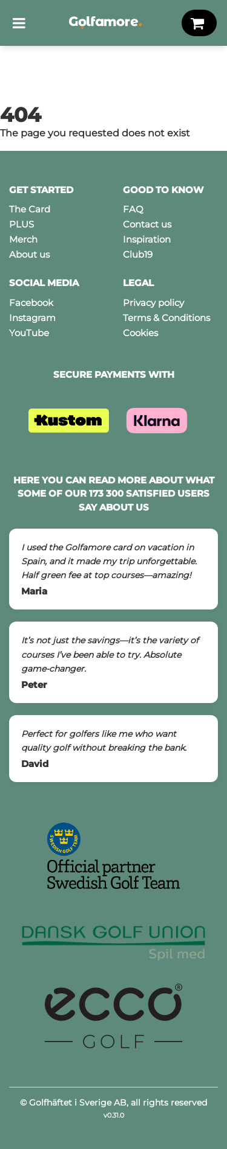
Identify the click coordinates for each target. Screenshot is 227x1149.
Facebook (31, 302)
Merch (23, 239)
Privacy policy (153, 302)
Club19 (138, 254)
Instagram (32, 317)
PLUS (21, 224)
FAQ (133, 209)
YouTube (29, 333)
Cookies (140, 333)
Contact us (147, 224)
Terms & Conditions (166, 317)
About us (29, 254)
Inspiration (147, 239)
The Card (29, 209)
